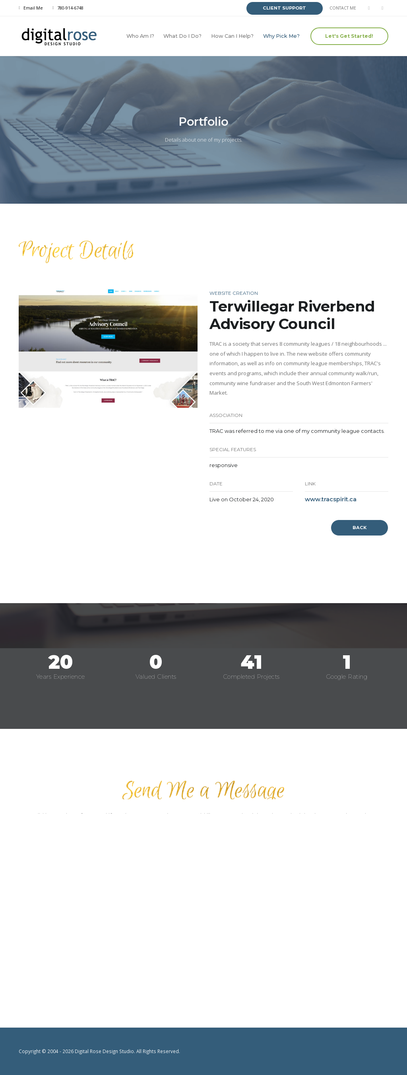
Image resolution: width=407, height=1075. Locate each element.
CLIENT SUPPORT (284, 8)
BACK (359, 527)
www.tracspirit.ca (331, 499)
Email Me (33, 8)
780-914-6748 (70, 8)
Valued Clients (156, 677)
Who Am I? (140, 36)
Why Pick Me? (281, 36)
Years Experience (60, 677)
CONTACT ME (342, 8)
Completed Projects (251, 677)
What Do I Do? (182, 36)
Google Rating (347, 677)
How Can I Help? (232, 36)
